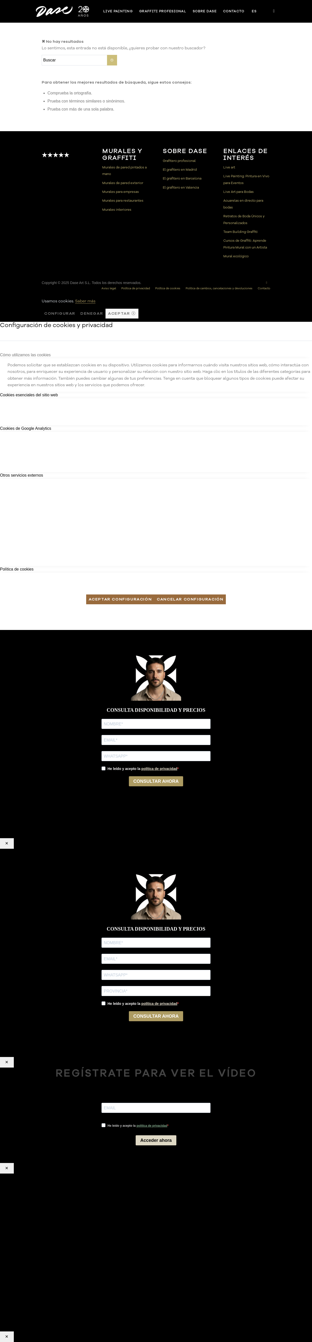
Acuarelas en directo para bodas (243, 203)
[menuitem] (118, 11)
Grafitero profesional (179, 161)
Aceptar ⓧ (122, 313)
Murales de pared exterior (122, 183)
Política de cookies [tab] (16, 569)
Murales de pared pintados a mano (124, 170)
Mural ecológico (236, 256)
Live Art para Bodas (238, 192)
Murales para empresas (120, 192)
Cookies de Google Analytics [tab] (25, 428)
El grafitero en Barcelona (182, 178)
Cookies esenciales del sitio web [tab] (29, 395)
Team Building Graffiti (240, 232)
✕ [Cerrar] (7, 843)
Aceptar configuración (120, 599)
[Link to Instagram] (274, 11)
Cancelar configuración (190, 599)
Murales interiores (116, 209)
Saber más (85, 301)
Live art (229, 167)
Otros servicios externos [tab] (21, 475)
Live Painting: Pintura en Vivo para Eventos (246, 179)
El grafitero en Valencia (181, 187)
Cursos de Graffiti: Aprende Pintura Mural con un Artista (245, 244)
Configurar (59, 313)
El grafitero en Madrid (180, 169)
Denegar (91, 313)
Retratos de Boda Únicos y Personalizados (244, 219)
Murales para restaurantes (122, 200)
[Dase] (63, 11)
